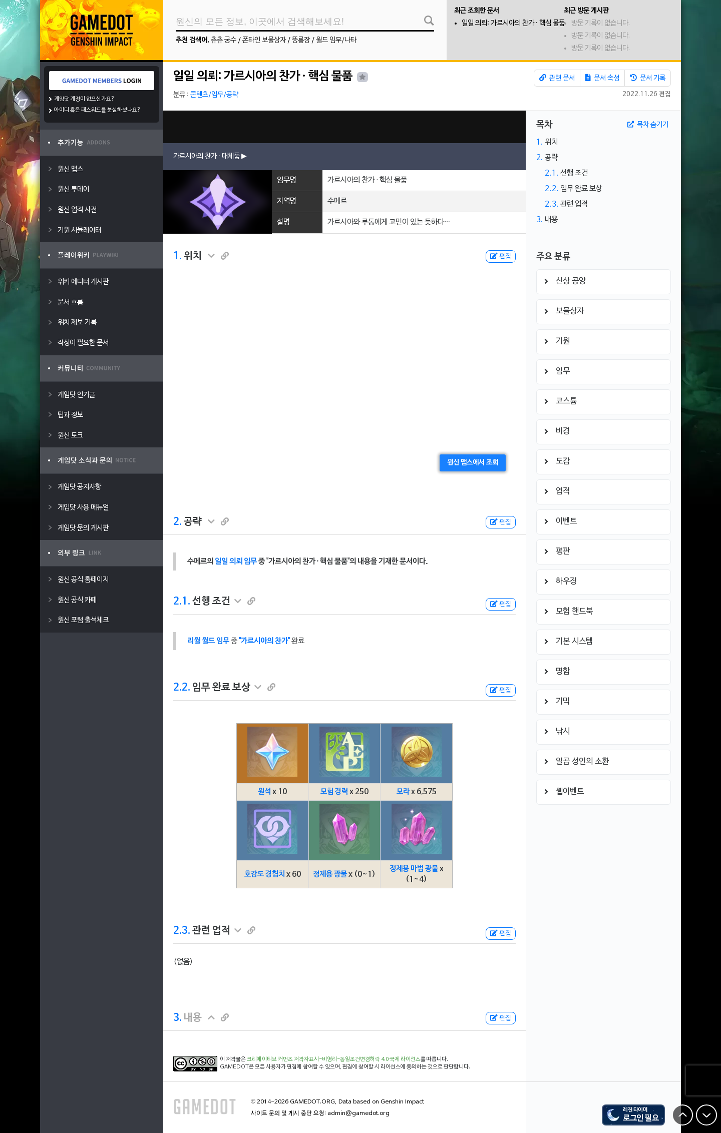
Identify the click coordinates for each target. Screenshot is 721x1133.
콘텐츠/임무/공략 (214, 95)
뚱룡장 (301, 40)
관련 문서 (557, 78)
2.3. (181, 930)
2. (177, 521)
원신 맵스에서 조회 (472, 462)
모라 (403, 792)
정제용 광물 (330, 874)
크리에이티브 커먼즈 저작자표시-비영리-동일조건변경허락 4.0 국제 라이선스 (334, 1059)
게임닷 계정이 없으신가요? (84, 99)
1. (177, 256)
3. (177, 1017)
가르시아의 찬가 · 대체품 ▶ (210, 156)
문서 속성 (602, 78)
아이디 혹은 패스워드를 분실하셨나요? (97, 110)
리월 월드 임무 (208, 641)
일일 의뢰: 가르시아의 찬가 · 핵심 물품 (513, 23)
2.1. (181, 601)
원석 (264, 792)
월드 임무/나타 (336, 40)
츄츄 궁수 (223, 40)
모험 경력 (334, 792)
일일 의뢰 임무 (236, 561)
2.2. (181, 687)
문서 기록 (647, 78)
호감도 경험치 (264, 874)
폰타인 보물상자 (264, 40)
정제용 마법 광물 (414, 869)
